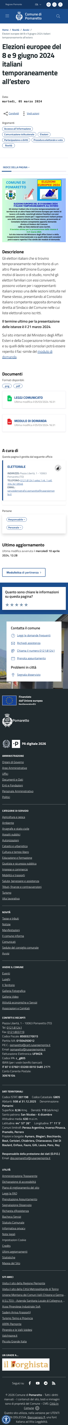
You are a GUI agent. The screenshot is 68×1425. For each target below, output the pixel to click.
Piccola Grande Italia (14, 1341)
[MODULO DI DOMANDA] (10, 422)
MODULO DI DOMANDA (30, 420)
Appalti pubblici (11, 834)
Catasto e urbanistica (15, 846)
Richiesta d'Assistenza (15, 1211)
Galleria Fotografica (13, 991)
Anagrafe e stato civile (15, 828)
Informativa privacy (13, 1228)
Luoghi (6, 979)
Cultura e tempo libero (15, 852)
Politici (6, 797)
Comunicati (9, 942)
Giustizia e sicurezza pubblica (19, 863)
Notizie (6, 924)
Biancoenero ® (36, 1417)
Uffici (5, 774)
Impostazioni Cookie (14, 1240)
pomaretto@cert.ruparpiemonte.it (30, 1045)
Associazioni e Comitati (16, 1008)
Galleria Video (10, 996)
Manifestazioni (11, 930)
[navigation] (7, 16)
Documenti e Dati (12, 779)
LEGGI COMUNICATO (28, 397)
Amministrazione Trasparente (19, 1176)
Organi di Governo (13, 762)
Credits (6, 1246)
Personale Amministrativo (17, 791)
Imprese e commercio (15, 869)
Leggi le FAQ (9, 1193)
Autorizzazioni (10, 840)
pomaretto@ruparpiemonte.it (28, 1049)
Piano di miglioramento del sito (20, 1187)
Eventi (6, 973)
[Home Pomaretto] (32, 16)
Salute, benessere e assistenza (20, 881)
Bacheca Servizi (11, 1216)
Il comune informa (13, 936)
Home (5, 30)
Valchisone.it (9, 1335)
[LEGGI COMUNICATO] (10, 398)
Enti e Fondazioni (12, 785)
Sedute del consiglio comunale (20, 947)
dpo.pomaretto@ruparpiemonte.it (30, 1158)
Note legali (8, 1234)
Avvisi (26, 30)
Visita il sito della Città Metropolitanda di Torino (30, 1289)
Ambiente (8, 823)
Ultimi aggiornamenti (14, 1251)
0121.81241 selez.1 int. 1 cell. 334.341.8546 (29, 482)
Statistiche (8, 1257)
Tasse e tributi (10, 918)
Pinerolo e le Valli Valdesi (17, 1330)
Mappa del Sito (11, 1263)
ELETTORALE (16, 466)
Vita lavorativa (11, 898)
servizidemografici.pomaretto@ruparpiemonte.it (31, 492)
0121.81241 (14, 1027)
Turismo (6, 892)
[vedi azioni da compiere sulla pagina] (30, 114)
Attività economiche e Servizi (19, 1002)
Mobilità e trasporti (13, 875)
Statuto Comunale (13, 1222)
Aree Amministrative (14, 768)
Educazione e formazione (17, 858)
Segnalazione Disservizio (17, 1205)
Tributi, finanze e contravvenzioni (22, 887)
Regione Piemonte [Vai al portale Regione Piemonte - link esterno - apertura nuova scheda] (13, 4)
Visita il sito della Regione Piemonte (23, 1283)
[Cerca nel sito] (58, 16)
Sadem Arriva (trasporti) (16, 1312)
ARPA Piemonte (11, 1324)
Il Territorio (8, 985)
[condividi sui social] (11, 114)
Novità (15, 30)
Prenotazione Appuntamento (19, 1199)
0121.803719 (15, 1032)
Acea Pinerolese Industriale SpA (21, 1306)
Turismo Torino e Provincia (17, 1318)
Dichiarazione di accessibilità (19, 1182)
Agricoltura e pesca (13, 817)
